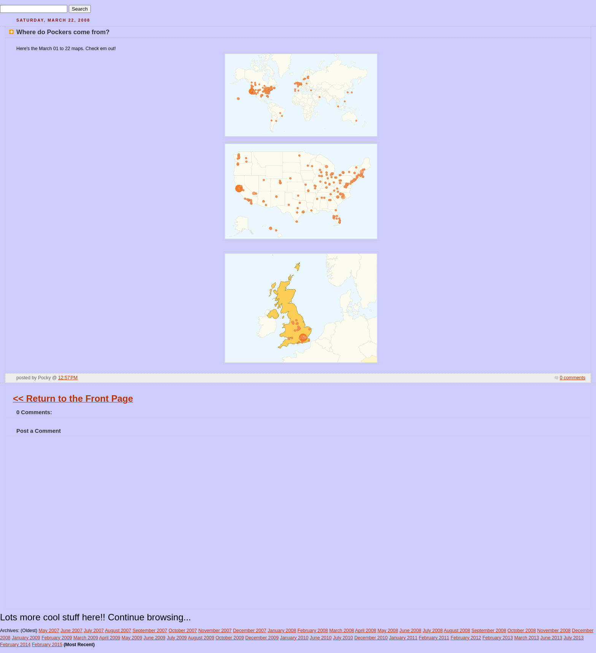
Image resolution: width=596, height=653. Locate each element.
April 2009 (109, 637)
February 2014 (15, 644)
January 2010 (294, 637)
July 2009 (177, 637)
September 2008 (488, 630)
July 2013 (574, 637)
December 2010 (371, 637)
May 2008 (387, 630)
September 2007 (150, 630)
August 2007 (118, 630)
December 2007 (249, 630)
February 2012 (465, 637)
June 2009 (155, 637)
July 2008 (433, 630)
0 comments (572, 377)
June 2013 (552, 637)
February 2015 (47, 644)
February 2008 (312, 630)
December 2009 (262, 637)
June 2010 (321, 637)
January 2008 (282, 630)
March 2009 (85, 637)
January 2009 (26, 637)
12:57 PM (68, 377)
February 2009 (56, 637)
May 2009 (132, 637)
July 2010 (343, 637)
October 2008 (521, 630)
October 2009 (230, 637)
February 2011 (434, 637)
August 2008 (457, 630)
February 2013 (497, 637)
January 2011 (403, 637)
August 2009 (201, 637)
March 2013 (526, 637)
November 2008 (554, 630)
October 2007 (182, 630)
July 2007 (94, 630)
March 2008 (341, 630)
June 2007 (71, 630)
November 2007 (215, 630)
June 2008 (410, 630)
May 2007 (49, 630)
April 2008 (365, 630)
